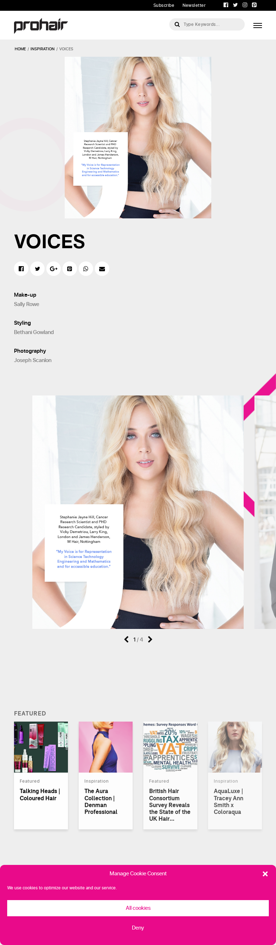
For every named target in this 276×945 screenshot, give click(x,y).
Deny (138, 928)
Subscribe (164, 5)
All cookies (138, 908)
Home (20, 49)
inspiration (43, 49)
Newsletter (194, 5)
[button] (265, 873)
